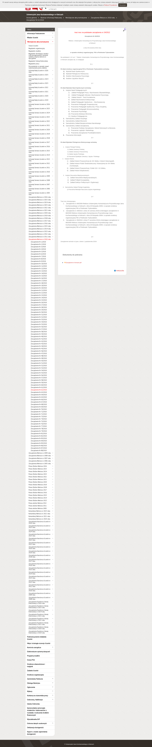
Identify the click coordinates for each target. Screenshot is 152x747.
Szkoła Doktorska (33, 701)
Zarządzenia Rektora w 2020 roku (40, 211)
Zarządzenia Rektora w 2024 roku (40, 200)
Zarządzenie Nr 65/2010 (39, 395)
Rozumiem (122, 5)
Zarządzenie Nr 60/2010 (39, 383)
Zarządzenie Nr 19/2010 (39, 283)
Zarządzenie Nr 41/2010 (39, 337)
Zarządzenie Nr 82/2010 (39, 434)
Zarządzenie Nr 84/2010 (39, 438)
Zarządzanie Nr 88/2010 (39, 448)
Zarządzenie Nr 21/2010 (39, 288)
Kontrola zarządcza (34, 645)
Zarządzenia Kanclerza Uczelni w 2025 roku (39, 524)
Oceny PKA (31, 657)
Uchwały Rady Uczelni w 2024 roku (38, 77)
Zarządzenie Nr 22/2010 (39, 290)
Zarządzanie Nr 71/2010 (39, 409)
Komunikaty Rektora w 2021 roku (39, 514)
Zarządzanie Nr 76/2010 (39, 421)
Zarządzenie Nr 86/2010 (39, 443)
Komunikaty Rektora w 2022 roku (39, 511)
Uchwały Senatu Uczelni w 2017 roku (39, 141)
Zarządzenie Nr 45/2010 (39, 346)
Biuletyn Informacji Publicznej (51, 18)
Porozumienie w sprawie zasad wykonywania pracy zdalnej (39, 65)
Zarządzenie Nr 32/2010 (39, 315)
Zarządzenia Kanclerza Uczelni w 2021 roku (39, 541)
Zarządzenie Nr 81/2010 (39, 431)
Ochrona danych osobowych (37, 721)
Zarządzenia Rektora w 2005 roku (40, 461)
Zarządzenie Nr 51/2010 (39, 361)
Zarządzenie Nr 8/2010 (38, 256)
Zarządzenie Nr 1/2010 (38, 239)
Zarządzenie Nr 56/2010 (39, 373)
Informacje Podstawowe (36, 31)
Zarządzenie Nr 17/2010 (39, 278)
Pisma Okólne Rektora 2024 (38, 469)
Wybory (29, 689)
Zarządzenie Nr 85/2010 (39, 441)
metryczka (120, 268)
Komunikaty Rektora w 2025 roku (39, 509)
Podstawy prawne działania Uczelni (36, 635)
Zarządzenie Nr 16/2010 (39, 276)
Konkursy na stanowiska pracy (37, 693)
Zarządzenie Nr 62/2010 (35, 20)
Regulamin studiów (35, 49)
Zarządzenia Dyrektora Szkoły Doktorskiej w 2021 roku (38, 621)
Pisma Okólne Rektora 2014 (38, 495)
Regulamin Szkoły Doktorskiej (38, 59)
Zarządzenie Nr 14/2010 (39, 271)
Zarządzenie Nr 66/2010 (39, 397)
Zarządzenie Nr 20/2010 (39, 286)
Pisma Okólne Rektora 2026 (38, 464)
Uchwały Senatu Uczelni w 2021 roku (39, 124)
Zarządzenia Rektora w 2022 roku (40, 205)
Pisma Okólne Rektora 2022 (38, 474)
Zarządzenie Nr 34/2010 (39, 320)
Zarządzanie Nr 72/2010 (39, 412)
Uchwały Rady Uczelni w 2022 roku (38, 86)
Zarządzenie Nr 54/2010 (39, 368)
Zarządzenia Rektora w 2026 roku (40, 195)
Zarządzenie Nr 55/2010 (39, 370)
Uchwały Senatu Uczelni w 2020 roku (39, 128)
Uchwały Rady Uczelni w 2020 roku (38, 94)
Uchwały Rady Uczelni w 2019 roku (38, 98)
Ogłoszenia (31, 685)
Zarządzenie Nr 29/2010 (39, 307)
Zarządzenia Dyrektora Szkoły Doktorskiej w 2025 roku (38, 604)
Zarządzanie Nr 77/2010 (39, 424)
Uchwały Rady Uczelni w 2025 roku (38, 73)
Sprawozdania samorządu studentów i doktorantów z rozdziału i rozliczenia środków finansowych (38, 709)
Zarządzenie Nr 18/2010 (39, 281)
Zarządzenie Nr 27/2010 (39, 303)
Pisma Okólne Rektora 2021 (38, 477)
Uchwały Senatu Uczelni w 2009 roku (39, 174)
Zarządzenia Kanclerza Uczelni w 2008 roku (39, 596)
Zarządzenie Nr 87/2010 (39, 446)
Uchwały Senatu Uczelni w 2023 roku (39, 115)
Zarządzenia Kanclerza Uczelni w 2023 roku (39, 532)
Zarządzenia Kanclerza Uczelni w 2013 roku (39, 575)
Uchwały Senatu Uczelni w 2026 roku (39, 103)
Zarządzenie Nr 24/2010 (39, 295)
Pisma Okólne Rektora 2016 (38, 490)
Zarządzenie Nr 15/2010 (39, 273)
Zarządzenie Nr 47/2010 (39, 351)
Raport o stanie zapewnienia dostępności (37, 730)
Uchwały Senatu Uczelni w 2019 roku (39, 132)
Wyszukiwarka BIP (33, 717)
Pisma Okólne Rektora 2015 (38, 493)
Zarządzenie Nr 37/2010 (39, 327)
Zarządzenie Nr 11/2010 (39, 264)
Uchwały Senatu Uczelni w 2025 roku (39, 107)
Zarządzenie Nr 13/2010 (39, 269)
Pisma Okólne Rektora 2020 (38, 480)
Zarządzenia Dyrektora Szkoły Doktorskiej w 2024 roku (38, 608)
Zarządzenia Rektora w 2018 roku (40, 216)
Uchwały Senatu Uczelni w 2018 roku (39, 136)
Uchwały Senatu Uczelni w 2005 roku (39, 191)
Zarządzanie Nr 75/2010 (39, 419)
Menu (29, 27)
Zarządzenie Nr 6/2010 (38, 252)
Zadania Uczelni (32, 668)
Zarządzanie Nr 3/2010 (38, 244)
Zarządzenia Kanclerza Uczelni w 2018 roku (39, 554)
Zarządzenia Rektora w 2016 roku (40, 221)
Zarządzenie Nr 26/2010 (39, 300)
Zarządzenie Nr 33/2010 (39, 317)
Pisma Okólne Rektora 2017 (38, 488)
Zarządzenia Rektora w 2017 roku (40, 218)
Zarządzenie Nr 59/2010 (39, 380)
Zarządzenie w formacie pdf (73, 260)
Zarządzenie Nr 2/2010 (38, 242)
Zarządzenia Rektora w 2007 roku (40, 456)
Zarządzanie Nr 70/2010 (39, 407)
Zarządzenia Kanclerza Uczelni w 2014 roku (39, 570)
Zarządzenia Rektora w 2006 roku (40, 459)
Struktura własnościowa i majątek (36, 663)
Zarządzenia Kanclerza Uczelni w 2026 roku (39, 520)
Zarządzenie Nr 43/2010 (39, 341)
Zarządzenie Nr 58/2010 (39, 378)
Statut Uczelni (33, 43)
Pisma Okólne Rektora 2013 (38, 498)
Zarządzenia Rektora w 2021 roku (40, 208)
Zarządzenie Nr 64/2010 (39, 392)
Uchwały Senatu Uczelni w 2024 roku (39, 111)
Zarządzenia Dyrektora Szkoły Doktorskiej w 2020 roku (38, 625)
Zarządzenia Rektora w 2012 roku (40, 232)
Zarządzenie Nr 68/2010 (39, 402)
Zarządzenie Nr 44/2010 (39, 344)
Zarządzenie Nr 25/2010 (39, 298)
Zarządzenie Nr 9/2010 (38, 259)
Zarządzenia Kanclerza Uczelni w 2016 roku (39, 562)
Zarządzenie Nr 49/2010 (39, 356)
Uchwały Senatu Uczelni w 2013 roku (39, 157)
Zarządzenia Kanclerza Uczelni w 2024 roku (39, 528)
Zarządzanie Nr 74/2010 (39, 417)
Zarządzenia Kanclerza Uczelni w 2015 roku (39, 566)
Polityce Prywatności (110, 5)
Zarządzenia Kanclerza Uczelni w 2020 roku (39, 545)
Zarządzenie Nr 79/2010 (39, 429)
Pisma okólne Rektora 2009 (38, 506)
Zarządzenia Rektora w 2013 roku (40, 229)
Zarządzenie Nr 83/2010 (39, 436)
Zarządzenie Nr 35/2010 (39, 322)
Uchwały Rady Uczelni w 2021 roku (38, 90)
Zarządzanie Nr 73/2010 (39, 414)
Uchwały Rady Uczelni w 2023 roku (38, 81)
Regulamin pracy (34, 61)
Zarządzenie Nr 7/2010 (38, 254)
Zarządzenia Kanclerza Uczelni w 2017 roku (39, 558)
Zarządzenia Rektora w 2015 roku (40, 224)
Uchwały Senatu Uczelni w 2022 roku (39, 119)
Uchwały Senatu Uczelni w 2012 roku (39, 162)
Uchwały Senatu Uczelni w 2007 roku (39, 183)
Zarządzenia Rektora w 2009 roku (40, 451)
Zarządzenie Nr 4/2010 (38, 247)
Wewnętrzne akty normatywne (76, 18)
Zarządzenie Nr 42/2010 (39, 339)
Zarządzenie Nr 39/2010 (39, 332)
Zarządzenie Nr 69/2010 (39, 404)
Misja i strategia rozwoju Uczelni (38, 641)
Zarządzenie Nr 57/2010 (39, 375)
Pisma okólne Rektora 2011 (38, 503)
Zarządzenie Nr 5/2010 (38, 249)
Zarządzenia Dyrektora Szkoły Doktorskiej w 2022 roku (38, 617)
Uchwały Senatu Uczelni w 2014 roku (39, 153)
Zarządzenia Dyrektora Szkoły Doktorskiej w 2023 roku (38, 613)
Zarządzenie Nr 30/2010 (39, 310)
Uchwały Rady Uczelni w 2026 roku (38, 69)
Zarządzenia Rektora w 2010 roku (103, 18)
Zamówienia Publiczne (35, 676)
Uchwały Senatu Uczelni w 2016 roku (39, 145)
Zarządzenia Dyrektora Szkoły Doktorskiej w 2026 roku (38, 600)
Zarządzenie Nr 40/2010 (39, 334)
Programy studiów (33, 653)
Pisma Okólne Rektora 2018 (38, 485)
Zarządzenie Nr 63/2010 (39, 390)
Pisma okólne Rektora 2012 (38, 501)
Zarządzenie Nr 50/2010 (39, 358)
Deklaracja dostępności (35, 725)
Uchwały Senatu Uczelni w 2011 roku (39, 166)
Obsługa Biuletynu (33, 681)
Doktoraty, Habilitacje (35, 697)
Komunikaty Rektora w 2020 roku (39, 517)
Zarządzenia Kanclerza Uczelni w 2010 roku (39, 587)
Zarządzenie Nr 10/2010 (39, 261)
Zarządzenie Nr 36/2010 (39, 324)
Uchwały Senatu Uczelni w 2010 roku (39, 170)
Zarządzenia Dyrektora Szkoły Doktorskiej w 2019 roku (38, 630)
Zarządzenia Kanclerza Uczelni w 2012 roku (39, 579)
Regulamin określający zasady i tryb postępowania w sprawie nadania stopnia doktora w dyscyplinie (38, 53)
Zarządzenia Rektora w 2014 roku (40, 226)
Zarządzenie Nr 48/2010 (39, 354)
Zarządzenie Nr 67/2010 (39, 400)
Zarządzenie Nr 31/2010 (39, 312)
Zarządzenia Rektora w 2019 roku (40, 213)
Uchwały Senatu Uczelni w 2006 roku (39, 187)
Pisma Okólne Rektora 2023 (38, 472)
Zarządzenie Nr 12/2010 (39, 266)
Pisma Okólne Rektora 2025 (38, 466)
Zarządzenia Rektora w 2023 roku (40, 203)
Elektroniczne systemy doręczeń (38, 649)
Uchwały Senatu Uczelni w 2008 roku (39, 178)
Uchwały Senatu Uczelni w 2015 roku (39, 149)
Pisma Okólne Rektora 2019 (38, 482)
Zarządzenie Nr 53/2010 (39, 366)
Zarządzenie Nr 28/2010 (39, 305)
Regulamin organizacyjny (37, 46)
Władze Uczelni (32, 35)
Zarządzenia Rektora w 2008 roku (40, 453)
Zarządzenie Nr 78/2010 (39, 426)
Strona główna (31, 18)
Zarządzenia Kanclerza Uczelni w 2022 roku (39, 537)
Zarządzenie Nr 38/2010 (39, 329)
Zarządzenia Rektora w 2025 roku (40, 197)
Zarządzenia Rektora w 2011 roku (40, 234)
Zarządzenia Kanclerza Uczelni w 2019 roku (39, 549)
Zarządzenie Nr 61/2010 (39, 385)
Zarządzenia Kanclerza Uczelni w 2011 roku (39, 583)
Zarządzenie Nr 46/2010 (39, 349)
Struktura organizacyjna (35, 672)
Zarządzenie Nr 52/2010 (39, 363)
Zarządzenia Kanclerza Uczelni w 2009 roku (39, 592)
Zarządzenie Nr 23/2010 (39, 293)
